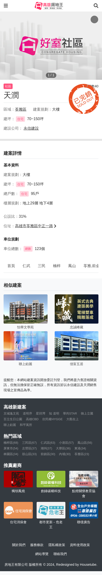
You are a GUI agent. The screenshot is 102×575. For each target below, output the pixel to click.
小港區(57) (66, 442)
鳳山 (72, 266)
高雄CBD (32, 419)
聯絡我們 (60, 554)
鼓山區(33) (29, 454)
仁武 (26, 266)
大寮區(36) (63, 448)
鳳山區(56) (85, 442)
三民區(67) (29, 442)
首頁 (11, 266)
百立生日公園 (13, 419)
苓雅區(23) (81, 454)
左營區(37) (29, 448)
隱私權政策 (57, 545)
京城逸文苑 (11, 413)
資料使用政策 (80, 545)
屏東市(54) (11, 448)
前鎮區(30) (48, 454)
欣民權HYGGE (52, 419)
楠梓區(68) (11, 442)
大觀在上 (72, 419)
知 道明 (54, 413)
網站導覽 (42, 554)
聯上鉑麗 (10, 425)
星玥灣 (40, 413)
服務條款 (37, 545)
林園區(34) (11, 454)
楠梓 (57, 266)
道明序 (27, 413)
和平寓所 (26, 425)
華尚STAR (70, 413)
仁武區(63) (48, 442)
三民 (41, 266)
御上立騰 (87, 413)
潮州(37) (46, 448)
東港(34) (80, 448)
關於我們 (18, 545)
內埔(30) (65, 454)
